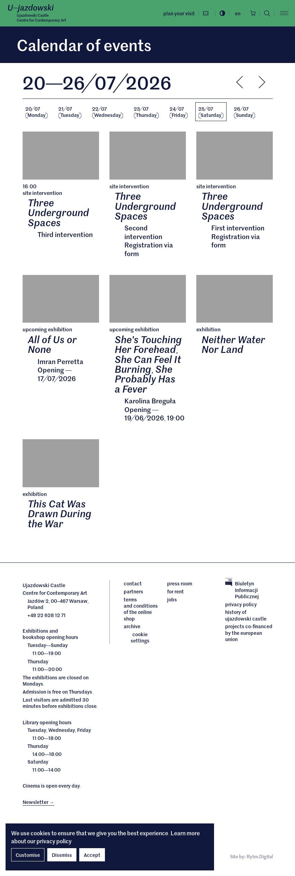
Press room (179, 584)
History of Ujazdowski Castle (246, 615)
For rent (175, 592)
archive (132, 626)
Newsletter (38, 802)
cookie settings (140, 637)
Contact (133, 584)
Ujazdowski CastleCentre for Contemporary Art (41, 17)
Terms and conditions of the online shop (140, 609)
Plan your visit (178, 13)
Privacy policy (241, 604)
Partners (133, 592)
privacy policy (54, 841)
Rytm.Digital (260, 857)
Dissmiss (62, 854)
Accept (92, 854)
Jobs (172, 600)
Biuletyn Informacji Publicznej (242, 590)
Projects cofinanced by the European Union (248, 632)
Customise (28, 854)
